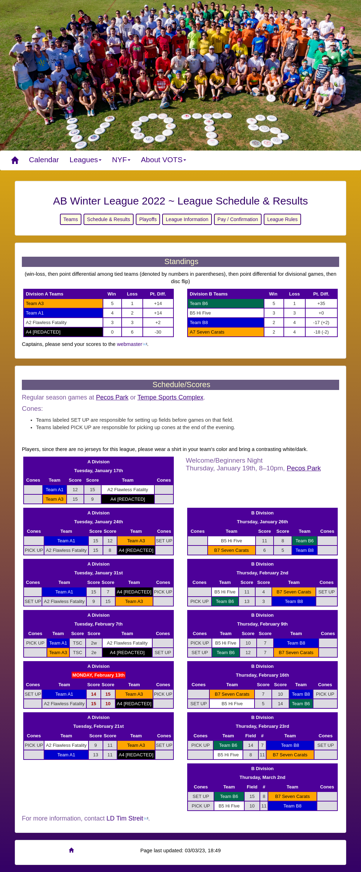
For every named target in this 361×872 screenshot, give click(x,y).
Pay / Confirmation (238, 219)
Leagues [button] (85, 160)
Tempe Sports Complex (170, 397)
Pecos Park (112, 397)
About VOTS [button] (163, 160)
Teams (70, 219)
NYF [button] (121, 160)
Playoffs (148, 219)
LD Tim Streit (124, 818)
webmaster (129, 344)
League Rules (282, 219)
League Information (187, 219)
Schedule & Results (108, 219)
